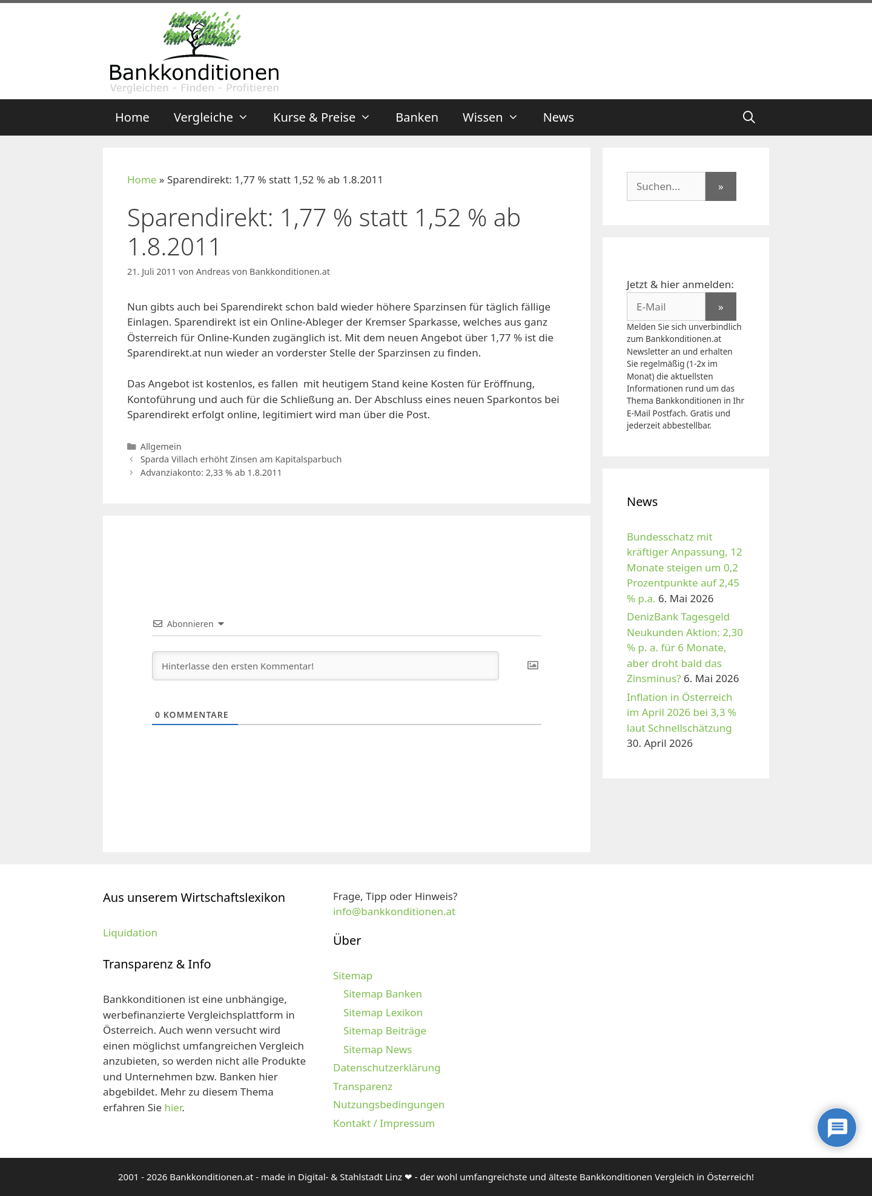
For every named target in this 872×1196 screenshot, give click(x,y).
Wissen (497, 117)
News (558, 117)
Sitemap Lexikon (383, 1012)
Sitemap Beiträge (384, 1030)
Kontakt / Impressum (384, 1123)
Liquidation (130, 932)
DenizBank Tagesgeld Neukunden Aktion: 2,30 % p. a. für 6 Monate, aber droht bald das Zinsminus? (685, 647)
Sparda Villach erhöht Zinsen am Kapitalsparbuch (241, 459)
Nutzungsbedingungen (389, 1104)
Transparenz (362, 1086)
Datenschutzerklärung (387, 1067)
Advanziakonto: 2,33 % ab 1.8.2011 (211, 472)
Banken (416, 117)
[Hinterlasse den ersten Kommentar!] (325, 665)
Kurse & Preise (328, 117)
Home (132, 117)
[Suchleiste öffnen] (749, 117)
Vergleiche (217, 117)
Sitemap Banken (382, 993)
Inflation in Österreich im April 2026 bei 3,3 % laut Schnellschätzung (681, 712)
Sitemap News (377, 1049)
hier (173, 1107)
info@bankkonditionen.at (394, 911)
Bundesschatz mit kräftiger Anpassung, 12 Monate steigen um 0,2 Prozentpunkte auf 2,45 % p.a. (684, 567)
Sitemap (352, 975)
